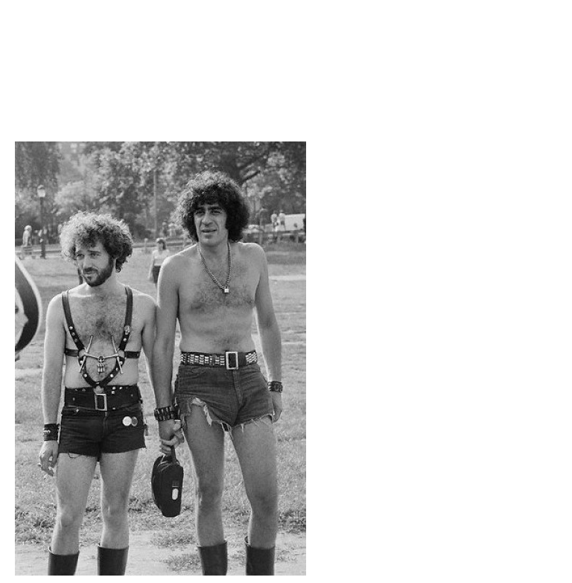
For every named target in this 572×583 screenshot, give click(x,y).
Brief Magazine (286, 71)
